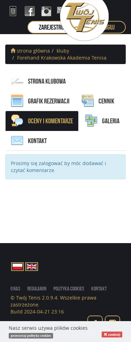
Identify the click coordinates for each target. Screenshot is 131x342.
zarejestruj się (56, 27)
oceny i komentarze (42, 121)
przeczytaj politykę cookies (31, 335)
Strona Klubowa (38, 81)
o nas (15, 289)
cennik (97, 101)
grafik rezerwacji (40, 101)
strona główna (30, 50)
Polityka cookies (68, 289)
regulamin (36, 289)
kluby (63, 50)
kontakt (29, 140)
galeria (102, 121)
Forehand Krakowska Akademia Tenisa (62, 57)
